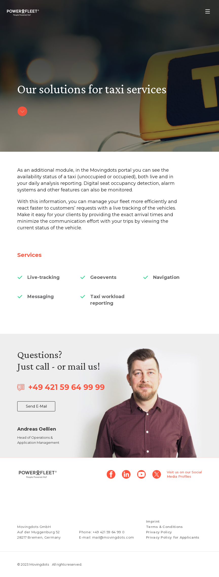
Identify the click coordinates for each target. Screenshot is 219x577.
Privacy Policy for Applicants (172, 537)
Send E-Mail (36, 406)
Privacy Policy (159, 532)
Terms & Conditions (164, 527)
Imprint (152, 521)
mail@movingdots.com (113, 537)
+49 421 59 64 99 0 (109, 532)
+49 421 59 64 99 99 (66, 387)
